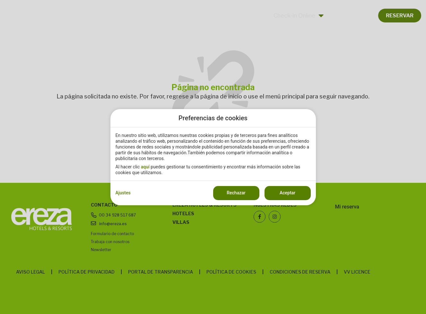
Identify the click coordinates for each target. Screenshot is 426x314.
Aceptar (287, 192)
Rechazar (236, 192)
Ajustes (123, 192)
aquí (145, 166)
